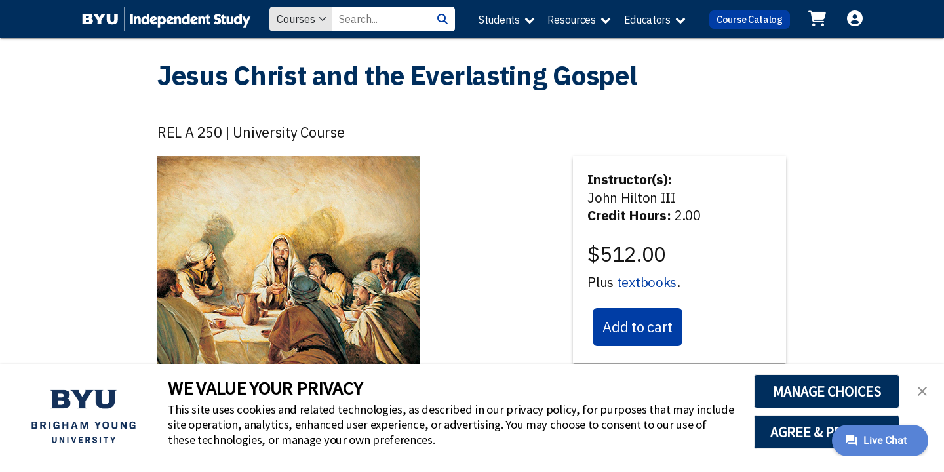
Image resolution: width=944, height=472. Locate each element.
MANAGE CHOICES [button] (827, 391)
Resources (571, 19)
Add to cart (637, 326)
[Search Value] (381, 19)
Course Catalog (750, 19)
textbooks (647, 282)
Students (499, 19)
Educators (647, 19)
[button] (922, 390)
